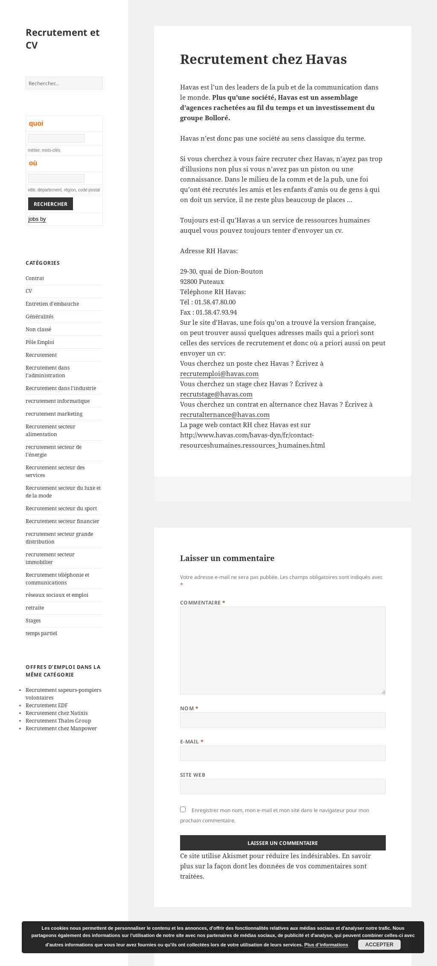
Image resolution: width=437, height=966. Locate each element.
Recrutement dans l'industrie (61, 388)
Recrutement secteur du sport (61, 508)
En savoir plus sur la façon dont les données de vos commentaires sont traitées (275, 865)
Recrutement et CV (63, 38)
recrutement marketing (54, 413)
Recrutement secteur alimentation (51, 430)
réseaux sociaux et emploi (57, 595)
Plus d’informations (326, 944)
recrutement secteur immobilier (50, 558)
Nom (189, 708)
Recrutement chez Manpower (61, 728)
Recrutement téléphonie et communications (57, 578)
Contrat (35, 278)
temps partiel (41, 633)
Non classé (38, 329)
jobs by (37, 219)
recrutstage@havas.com (216, 394)
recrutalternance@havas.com (225, 414)
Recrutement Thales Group (58, 720)
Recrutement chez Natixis (56, 713)
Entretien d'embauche (52, 303)
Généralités (39, 316)
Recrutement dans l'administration (48, 371)
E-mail (192, 741)
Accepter (379, 945)
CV (29, 291)
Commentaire (203, 602)
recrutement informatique (58, 401)
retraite (35, 607)
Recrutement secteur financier (62, 521)
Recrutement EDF (47, 705)
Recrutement (41, 355)
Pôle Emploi (40, 342)
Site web (193, 774)
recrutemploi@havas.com (219, 373)
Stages (33, 620)
